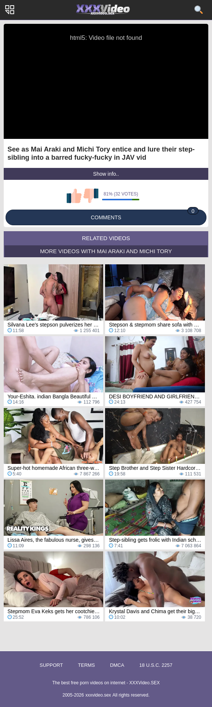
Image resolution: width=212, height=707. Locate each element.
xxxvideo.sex (98, 695)
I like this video (74, 195)
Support (51, 665)
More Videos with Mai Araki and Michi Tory (106, 251)
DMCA (117, 665)
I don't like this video (90, 195)
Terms (86, 665)
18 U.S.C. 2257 (156, 665)
